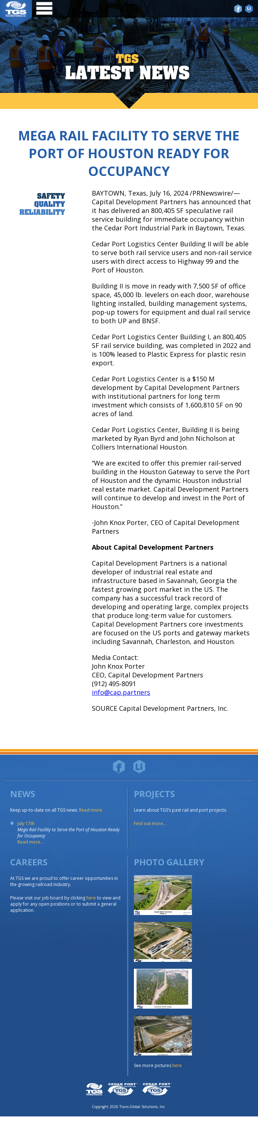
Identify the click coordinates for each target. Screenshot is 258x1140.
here (91, 898)
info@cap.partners (121, 692)
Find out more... (150, 823)
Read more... (30, 842)
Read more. (91, 810)
